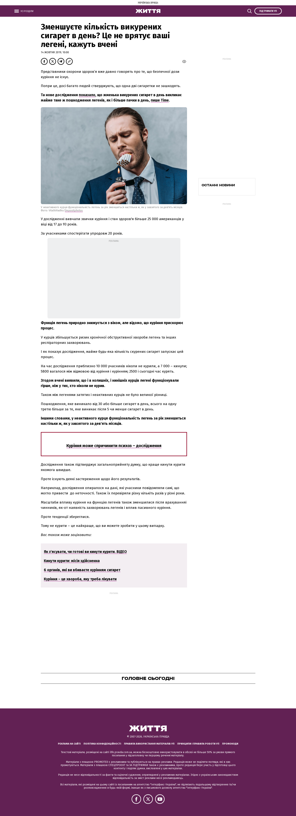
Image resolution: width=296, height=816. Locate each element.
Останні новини (218, 185)
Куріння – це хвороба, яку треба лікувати (80, 579)
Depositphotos (74, 210)
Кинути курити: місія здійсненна (72, 561)
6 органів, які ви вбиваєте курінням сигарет (82, 570)
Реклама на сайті (69, 743)
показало (87, 95)
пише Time (160, 100)
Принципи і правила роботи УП (198, 743)
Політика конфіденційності (102, 743)
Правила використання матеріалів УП (149, 743)
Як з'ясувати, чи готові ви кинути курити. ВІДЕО (85, 552)
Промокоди (230, 743)
